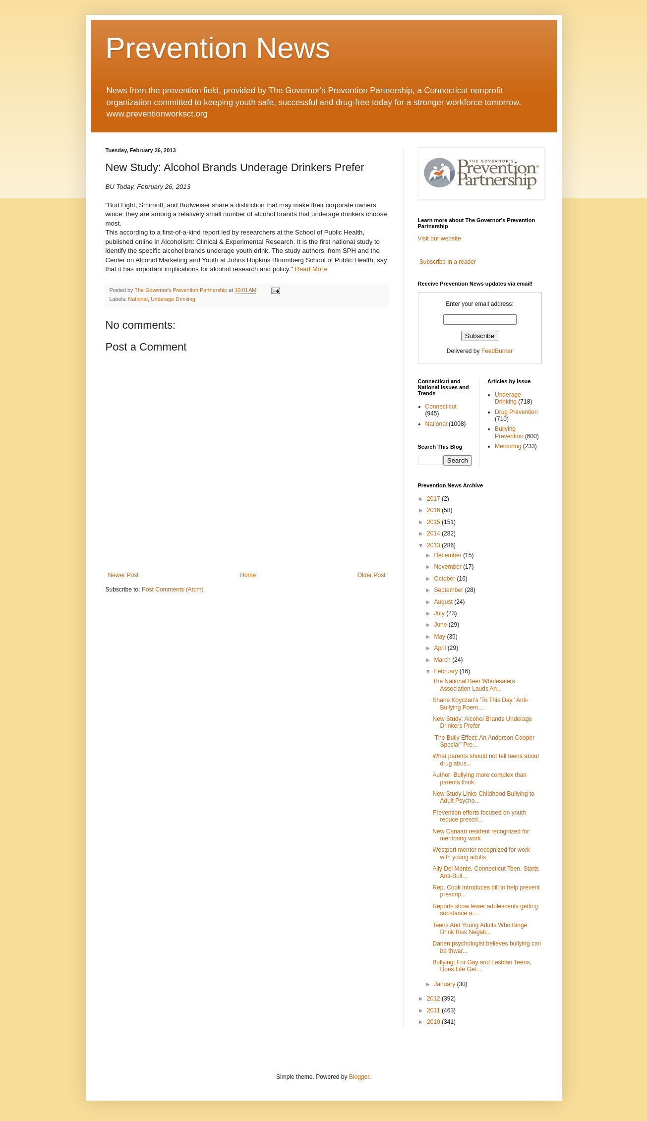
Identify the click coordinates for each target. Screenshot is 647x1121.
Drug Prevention (516, 412)
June (441, 624)
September (449, 590)
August (444, 601)
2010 (434, 1021)
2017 (434, 498)
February (446, 671)
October (445, 578)
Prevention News (218, 47)
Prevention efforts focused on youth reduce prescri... (479, 816)
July (440, 613)
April (440, 648)
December (448, 555)
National (138, 299)
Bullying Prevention (509, 432)
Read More (310, 269)
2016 (434, 510)
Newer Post (123, 575)
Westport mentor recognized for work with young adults (481, 853)
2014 (434, 533)
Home (248, 575)
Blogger (359, 1076)
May (440, 636)
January (445, 984)
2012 (434, 998)
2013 (434, 545)
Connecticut (441, 406)
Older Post (371, 575)
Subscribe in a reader (447, 261)
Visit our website (439, 238)
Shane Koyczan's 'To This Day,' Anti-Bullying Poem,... (480, 703)
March (443, 659)
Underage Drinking (173, 299)
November (448, 566)
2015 (434, 522)
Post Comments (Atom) (173, 589)
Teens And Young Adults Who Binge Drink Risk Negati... (479, 929)
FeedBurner (497, 351)
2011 (434, 1010)
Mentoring (508, 446)
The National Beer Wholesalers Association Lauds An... (473, 685)
